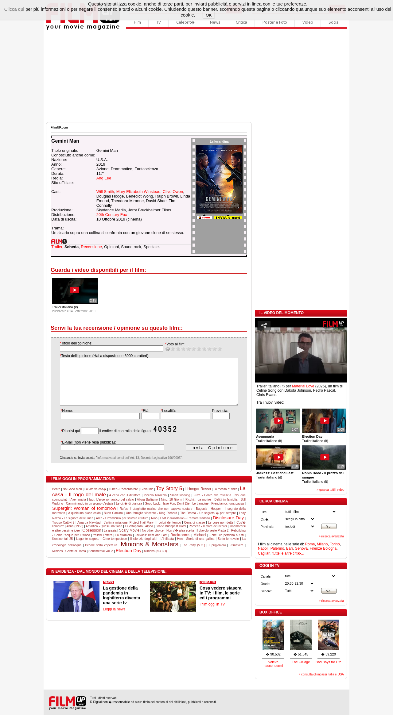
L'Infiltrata (167, 548)
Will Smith (105, 191)
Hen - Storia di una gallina (196, 548)
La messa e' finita (225, 498)
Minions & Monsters (149, 553)
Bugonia (201, 518)
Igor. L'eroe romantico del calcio (111, 508)
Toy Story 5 (169, 498)
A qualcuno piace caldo (84, 522)
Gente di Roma (75, 560)
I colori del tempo (169, 531)
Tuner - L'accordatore (123, 498)
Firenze (316, 548)
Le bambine (200, 512)
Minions (57, 560)
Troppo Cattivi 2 (63, 531)
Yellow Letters (102, 544)
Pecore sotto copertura (101, 554)
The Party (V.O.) (193, 554)
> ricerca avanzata (331, 536)
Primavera (236, 554)
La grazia (110, 539)
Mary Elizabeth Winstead (138, 191)
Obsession (91, 539)
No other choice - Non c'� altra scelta (168, 539)
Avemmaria (78, 508)
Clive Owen (173, 191)
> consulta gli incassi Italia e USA (321, 674)
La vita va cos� (95, 498)
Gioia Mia (146, 498)
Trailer (56, 246)
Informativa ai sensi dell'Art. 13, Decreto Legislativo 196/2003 (132, 467)
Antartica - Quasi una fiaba (104, 535)
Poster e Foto (275, 22)
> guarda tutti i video (330, 489)
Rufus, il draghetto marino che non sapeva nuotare (156, 518)
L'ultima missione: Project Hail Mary (129, 531)
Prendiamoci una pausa (227, 512)
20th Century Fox (111, 214)
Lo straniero (123, 544)
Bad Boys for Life (328, 662)
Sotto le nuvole (228, 548)
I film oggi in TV (212, 613)
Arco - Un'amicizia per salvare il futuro (122, 527)
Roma (310, 544)
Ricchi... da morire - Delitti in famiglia (211, 508)
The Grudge (301, 662)
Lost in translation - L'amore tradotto (185, 527)
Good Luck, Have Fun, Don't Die (167, 512)
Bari (289, 548)
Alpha (149, 535)
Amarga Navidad (89, 531)
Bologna (330, 548)
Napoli (263, 548)
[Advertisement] (196, 76)
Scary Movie (129, 539)
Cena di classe (194, 531)
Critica (241, 22)
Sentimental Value (100, 560)
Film (137, 22)
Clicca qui (14, 9)
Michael (199, 544)
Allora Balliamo (147, 508)
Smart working (180, 504)
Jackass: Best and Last (151, 544)
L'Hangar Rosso (198, 498)
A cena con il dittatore (125, 504)
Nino (154, 527)
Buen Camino (113, 522)
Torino (335, 544)
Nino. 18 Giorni (171, 508)
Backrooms (180, 544)
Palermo (277, 548)
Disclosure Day (228, 526)
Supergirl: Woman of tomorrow (84, 517)
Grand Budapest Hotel (171, 535)
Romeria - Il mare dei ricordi (208, 535)
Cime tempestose (115, 548)
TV (158, 22)
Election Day (129, 559)
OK (209, 15)
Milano (322, 544)
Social (334, 22)
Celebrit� (185, 22)
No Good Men (72, 498)
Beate (56, 498)
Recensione (91, 246)
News (215, 22)
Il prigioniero (217, 554)
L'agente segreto (87, 548)
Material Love (303, 386)
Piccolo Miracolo (155, 504)
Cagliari (264, 553)
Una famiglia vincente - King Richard (151, 522)
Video (307, 22)
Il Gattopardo (134, 535)
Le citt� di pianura (129, 512)
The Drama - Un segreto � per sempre (208, 522)
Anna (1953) (74, 535)
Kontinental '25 (62, 548)
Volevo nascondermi (273, 663)
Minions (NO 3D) (155, 560)
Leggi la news (114, 618)
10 (213, 348)
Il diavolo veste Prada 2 (212, 539)
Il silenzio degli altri (143, 548)
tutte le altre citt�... (288, 553)
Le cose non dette (220, 531)
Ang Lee (103, 178)
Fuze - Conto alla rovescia (212, 504)
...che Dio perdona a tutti (226, 544)
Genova (301, 548)
